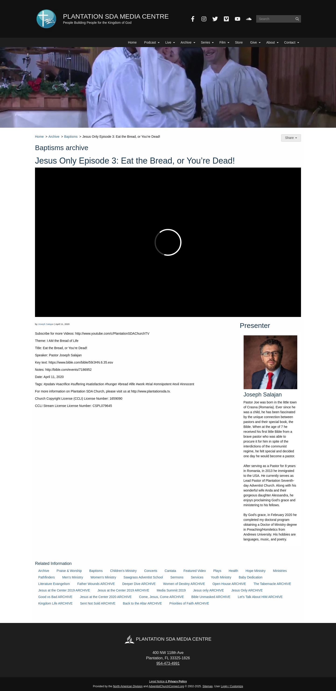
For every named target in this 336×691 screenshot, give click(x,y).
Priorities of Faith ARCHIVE (189, 603)
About (270, 42)
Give (253, 42)
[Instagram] (204, 18)
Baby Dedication (250, 577)
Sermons (176, 577)
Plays (217, 571)
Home (132, 42)
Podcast (150, 42)
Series (205, 42)
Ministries (280, 571)
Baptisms (71, 136)
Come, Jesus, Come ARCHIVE (161, 597)
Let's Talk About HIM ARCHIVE (260, 597)
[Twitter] (215, 18)
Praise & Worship (69, 571)
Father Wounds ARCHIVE (96, 584)
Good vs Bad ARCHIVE (55, 597)
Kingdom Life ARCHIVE (55, 603)
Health (233, 571)
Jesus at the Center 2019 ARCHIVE (64, 590)
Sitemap (208, 686)
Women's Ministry (103, 577)
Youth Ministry (221, 577)
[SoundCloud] (248, 18)
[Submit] (297, 19)
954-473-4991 (168, 663)
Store (239, 42)
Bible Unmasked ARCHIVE (210, 597)
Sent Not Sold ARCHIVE (98, 603)
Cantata (170, 571)
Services (197, 577)
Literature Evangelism (54, 584)
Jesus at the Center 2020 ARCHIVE (106, 597)
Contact (289, 42)
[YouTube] (237, 18)
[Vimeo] (226, 18)
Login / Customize (232, 686)
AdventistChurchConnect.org (166, 686)
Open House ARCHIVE (229, 584)
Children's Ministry (123, 571)
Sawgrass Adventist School (143, 577)
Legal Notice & (168, 681)
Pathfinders (46, 577)
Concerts (150, 571)
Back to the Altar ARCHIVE (142, 603)
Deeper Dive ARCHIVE (139, 584)
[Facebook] (192, 18)
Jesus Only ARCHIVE (247, 590)
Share (291, 138)
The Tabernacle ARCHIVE (272, 584)
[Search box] (278, 19)
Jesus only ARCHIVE (208, 590)
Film (222, 42)
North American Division (128, 686)
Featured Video (195, 571)
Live (168, 42)
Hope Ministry (255, 571)
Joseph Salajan (46, 324)
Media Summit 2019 (171, 590)
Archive (186, 42)
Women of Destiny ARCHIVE (184, 584)
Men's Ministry (72, 577)
